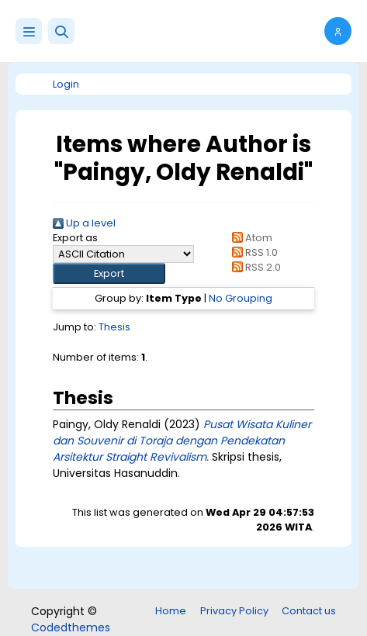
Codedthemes (70, 627)
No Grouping (240, 298)
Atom (249, 237)
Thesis (114, 327)
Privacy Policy (234, 610)
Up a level (84, 223)
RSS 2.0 (254, 267)
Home (170, 610)
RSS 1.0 (252, 252)
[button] (61, 31)
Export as (75, 237)
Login (66, 84)
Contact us (309, 610)
